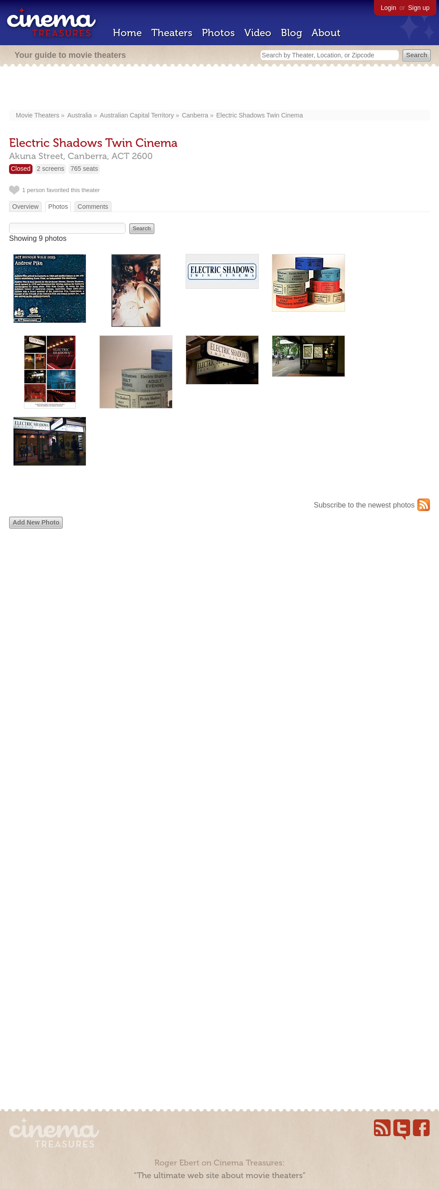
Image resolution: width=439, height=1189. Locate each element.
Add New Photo (36, 522)
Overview (25, 206)
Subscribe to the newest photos (364, 505)
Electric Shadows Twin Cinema (259, 115)
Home (127, 33)
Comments (93, 206)
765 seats (84, 168)
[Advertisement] (219, 89)
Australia (79, 115)
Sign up (419, 7)
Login (388, 7)
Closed (21, 168)
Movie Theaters (37, 115)
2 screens (51, 168)
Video (257, 33)
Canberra (195, 115)
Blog (291, 33)
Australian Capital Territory (137, 115)
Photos (218, 33)
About (326, 33)
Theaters (171, 33)
